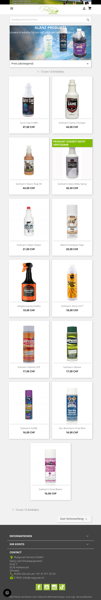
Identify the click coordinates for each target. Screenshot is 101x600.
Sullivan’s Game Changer (72, 122)
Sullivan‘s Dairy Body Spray (72, 183)
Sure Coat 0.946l (29, 122)
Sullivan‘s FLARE (28, 428)
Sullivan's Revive (72, 367)
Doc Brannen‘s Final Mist (72, 428)
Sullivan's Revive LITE (28, 367)
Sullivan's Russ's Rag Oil (29, 183)
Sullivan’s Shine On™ (72, 305)
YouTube (46, 587)
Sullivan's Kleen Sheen (29, 244)
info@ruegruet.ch (33, 577)
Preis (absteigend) (50, 64)
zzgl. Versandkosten (81, 596)
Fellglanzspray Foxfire (29, 305)
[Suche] (50, 19)
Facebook (39, 587)
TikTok (62, 587)
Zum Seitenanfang (74, 519)
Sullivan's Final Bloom (50, 489)
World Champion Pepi (72, 244)
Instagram (54, 587)
